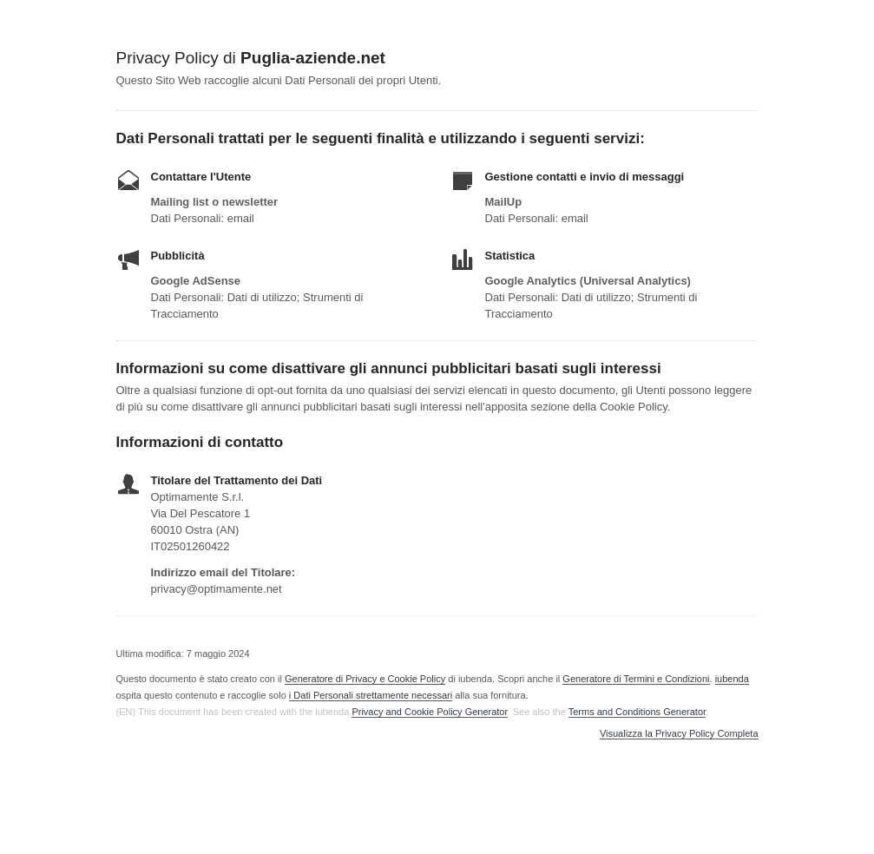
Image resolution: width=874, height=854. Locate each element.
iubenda (732, 678)
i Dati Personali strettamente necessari (370, 695)
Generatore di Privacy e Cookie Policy (365, 678)
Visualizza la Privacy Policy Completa (679, 734)
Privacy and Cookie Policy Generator (429, 711)
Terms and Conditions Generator (637, 711)
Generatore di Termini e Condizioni (635, 678)
